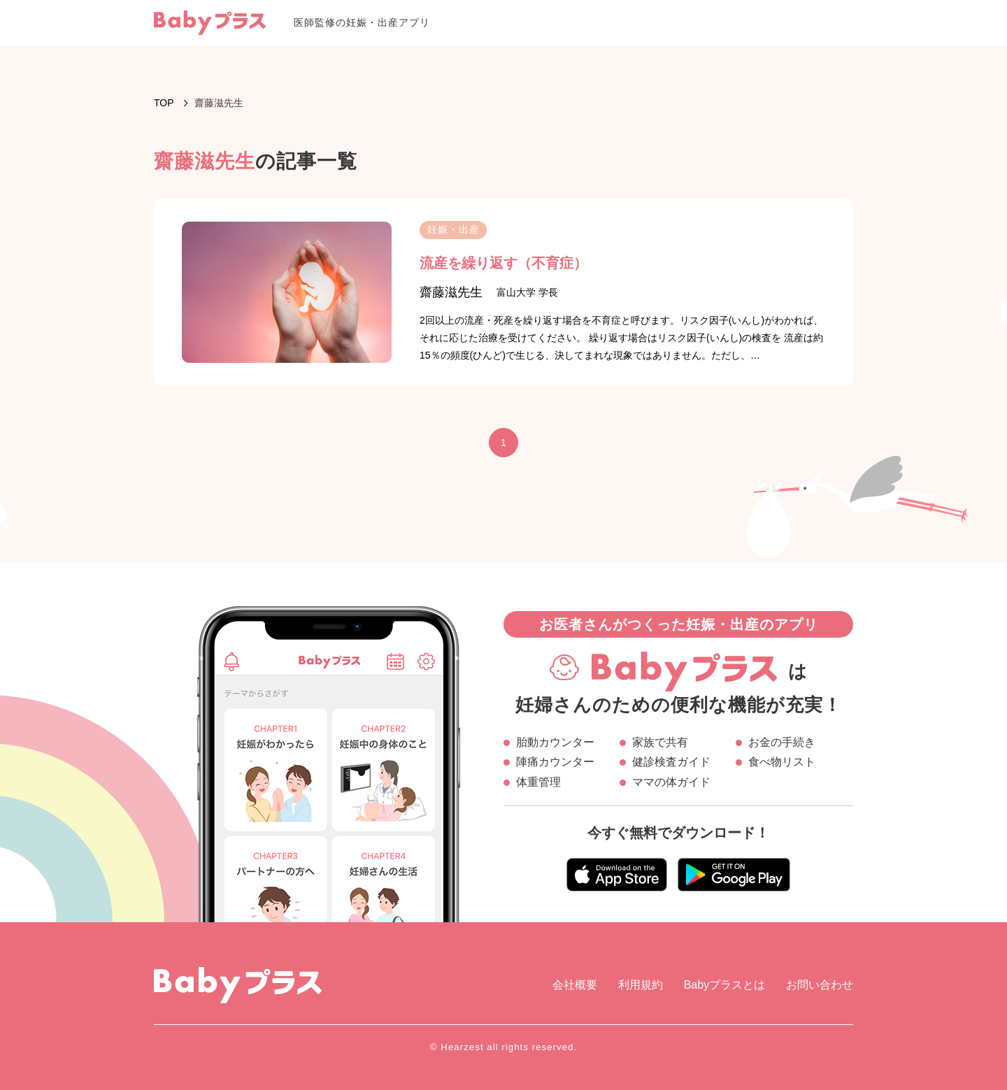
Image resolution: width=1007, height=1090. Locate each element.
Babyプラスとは (724, 985)
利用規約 (640, 985)
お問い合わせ (819, 985)
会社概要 (574, 985)
